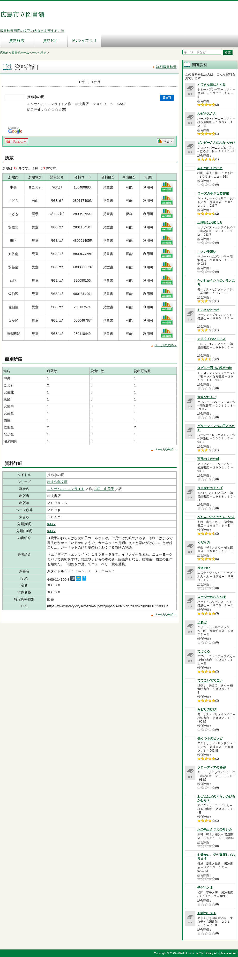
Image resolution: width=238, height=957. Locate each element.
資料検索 (17, 40)
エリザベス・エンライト (65, 489)
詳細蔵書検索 (166, 67)
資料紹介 (51, 40)
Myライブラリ (84, 40)
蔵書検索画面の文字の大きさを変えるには (32, 31)
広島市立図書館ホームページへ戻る (23, 52)
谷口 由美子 (104, 489)
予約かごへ (19, 141)
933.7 (51, 524)
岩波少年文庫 (57, 482)
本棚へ (168, 141)
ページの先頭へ (166, 345)
